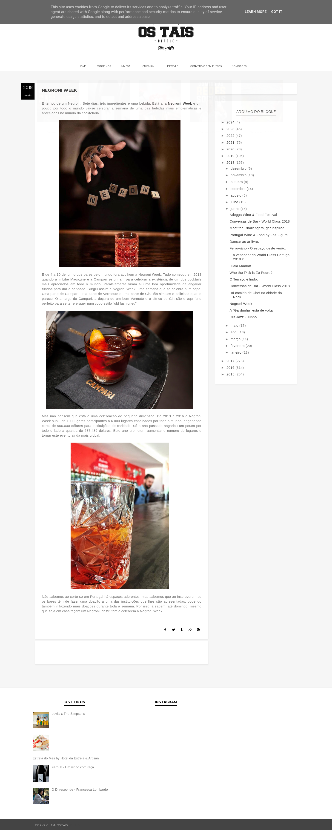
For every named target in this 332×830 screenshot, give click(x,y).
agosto (236, 195)
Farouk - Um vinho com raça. (73, 767)
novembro (239, 175)
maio (235, 325)
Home (85, 66)
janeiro (237, 352)
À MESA (126, 66)
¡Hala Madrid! (240, 266)
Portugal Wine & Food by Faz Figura (258, 235)
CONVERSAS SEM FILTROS (204, 66)
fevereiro (238, 346)
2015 (230, 374)
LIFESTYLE (171, 66)
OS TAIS (74, 825)
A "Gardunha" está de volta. (251, 310)
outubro (237, 182)
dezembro (239, 168)
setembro (238, 189)
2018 (230, 162)
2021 (230, 142)
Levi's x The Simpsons (68, 714)
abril (234, 332)
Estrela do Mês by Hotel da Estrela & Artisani (66, 758)
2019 (230, 156)
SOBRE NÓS (105, 66)
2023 (230, 129)
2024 (230, 122)
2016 (230, 367)
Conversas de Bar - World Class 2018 (259, 221)
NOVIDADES (236, 66)
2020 (230, 149)
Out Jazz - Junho (243, 317)
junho (235, 209)
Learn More (255, 12)
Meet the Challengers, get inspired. (257, 228)
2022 (230, 135)
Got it (276, 12)
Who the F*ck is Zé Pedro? (250, 273)
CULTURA (148, 66)
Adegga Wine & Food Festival (253, 215)
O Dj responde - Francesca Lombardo (80, 789)
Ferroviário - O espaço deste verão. (257, 248)
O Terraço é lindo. (243, 279)
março (236, 339)
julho (235, 202)
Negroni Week (180, 103)
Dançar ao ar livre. (244, 241)
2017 (230, 361)
